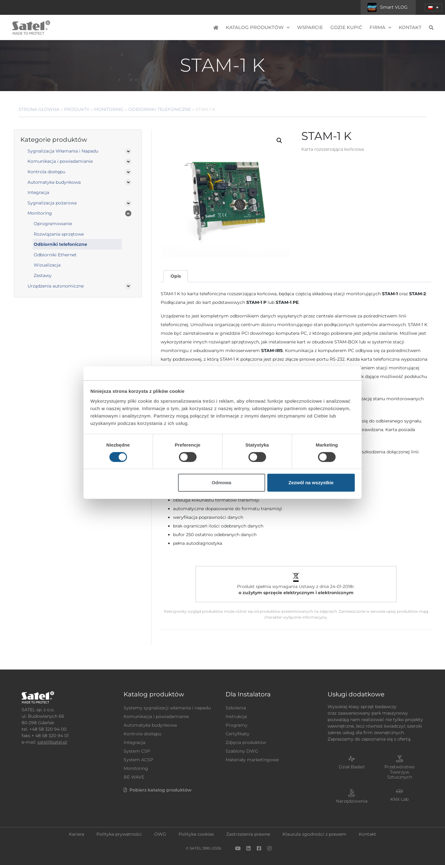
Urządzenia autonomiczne (56, 286)
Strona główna (39, 109)
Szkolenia (236, 708)
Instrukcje (236, 716)
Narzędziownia (351, 801)
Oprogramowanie (53, 223)
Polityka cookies (196, 834)
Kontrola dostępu (46, 171)
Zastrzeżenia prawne (248, 834)
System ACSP (138, 759)
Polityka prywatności (119, 834)
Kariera (76, 834)
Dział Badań (352, 767)
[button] (433, 7)
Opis (176, 276)
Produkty (76, 109)
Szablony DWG (242, 751)
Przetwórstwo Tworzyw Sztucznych (399, 772)
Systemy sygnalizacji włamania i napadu (167, 708)
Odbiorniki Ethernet (55, 255)
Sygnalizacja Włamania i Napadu (63, 151)
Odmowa (221, 482)
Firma (380, 27)
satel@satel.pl (52, 742)
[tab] (175, 276)
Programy (237, 725)
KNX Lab (399, 799)
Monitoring (109, 109)
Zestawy (43, 275)
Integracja (38, 192)
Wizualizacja (47, 265)
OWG (160, 834)
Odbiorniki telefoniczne (159, 109)
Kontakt (410, 27)
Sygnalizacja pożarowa (52, 203)
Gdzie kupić (346, 27)
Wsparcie (310, 27)
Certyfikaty (237, 734)
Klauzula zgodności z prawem (314, 834)
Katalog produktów (258, 27)
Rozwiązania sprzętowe (59, 234)
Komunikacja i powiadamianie (60, 161)
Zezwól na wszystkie (310, 482)
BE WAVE (134, 777)
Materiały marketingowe (252, 759)
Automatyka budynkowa (54, 182)
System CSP (137, 751)
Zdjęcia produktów (246, 742)
